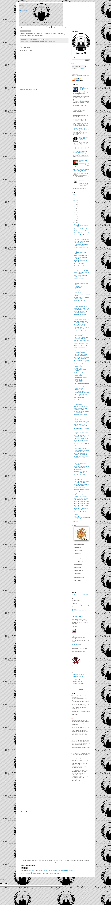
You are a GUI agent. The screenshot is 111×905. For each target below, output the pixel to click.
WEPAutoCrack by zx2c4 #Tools (81, 345)
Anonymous (42, 41)
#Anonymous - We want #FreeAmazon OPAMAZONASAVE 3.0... (80, 302)
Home (44, 87)
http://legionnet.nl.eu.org (83, 605)
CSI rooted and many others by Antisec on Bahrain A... (81, 245)
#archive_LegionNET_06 (80, 119)
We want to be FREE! (79, 263)
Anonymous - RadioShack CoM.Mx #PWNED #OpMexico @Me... (81, 513)
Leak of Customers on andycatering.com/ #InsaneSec (81, 392)
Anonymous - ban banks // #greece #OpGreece (80, 315)
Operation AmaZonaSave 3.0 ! (81, 487)
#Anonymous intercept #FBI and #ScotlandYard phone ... (81, 467)
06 (75, 214)
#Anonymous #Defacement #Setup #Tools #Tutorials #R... (81, 318)
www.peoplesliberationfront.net (78, 637)
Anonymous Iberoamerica (78, 674)
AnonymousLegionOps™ (78, 676)
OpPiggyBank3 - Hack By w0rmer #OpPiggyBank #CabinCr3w (81, 309)
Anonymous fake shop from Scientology (80, 464)
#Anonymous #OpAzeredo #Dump (82, 228)
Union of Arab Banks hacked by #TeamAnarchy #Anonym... (81, 495)
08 (75, 210)
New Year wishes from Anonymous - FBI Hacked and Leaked (84, 182)
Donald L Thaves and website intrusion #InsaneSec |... (80, 395)
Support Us (55, 27)
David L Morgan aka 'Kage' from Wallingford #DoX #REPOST (80, 152)
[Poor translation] (5, 884)
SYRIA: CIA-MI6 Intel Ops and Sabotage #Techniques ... (81, 276)
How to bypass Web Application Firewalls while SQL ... (81, 331)
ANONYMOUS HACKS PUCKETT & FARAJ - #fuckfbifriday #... (82, 457)
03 (75, 220)
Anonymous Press (26, 6)
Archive (29, 27)
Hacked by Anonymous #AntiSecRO (79, 291)
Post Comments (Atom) (31, 89)
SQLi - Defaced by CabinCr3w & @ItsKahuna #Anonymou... (81, 444)
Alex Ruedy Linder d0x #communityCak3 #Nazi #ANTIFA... (80, 369)
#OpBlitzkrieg (63, 27)
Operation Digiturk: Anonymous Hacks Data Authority (81, 248)
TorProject (75, 616)
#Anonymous (26, 41)
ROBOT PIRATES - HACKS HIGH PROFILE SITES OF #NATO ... (81, 429)
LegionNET (22, 27)
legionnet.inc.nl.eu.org (35, 872)
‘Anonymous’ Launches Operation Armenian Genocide (81, 451)
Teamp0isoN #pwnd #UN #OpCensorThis (79, 475)
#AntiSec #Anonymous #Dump (81, 230)
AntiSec (46, 41)
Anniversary (36, 41)
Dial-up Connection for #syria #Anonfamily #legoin (80, 409)
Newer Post (23, 87)
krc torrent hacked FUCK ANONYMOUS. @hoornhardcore (79, 287)
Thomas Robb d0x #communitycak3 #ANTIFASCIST (78, 380)
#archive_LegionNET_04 (79, 128)
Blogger (55, 862)
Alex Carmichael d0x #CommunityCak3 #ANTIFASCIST (78, 365)
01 (75, 521)
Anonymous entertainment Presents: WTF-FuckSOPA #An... (80, 252)
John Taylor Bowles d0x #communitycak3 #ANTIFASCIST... (79, 388)
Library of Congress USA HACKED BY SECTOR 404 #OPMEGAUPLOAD (83, 139)
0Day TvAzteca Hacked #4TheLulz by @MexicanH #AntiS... (80, 426)
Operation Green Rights (78, 681)
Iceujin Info (75, 678)
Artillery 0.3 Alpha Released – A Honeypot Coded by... (81, 351)
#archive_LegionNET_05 (80, 100)
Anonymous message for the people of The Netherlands (80, 454)
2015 (74, 198)
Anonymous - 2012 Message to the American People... (81, 509)
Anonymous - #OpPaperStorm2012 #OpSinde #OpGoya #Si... (82, 517)
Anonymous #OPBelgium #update (81, 501)
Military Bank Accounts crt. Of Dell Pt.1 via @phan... (81, 273)
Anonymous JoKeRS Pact (80, 493)
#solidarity (32, 41)
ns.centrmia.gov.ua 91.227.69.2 (81, 406)
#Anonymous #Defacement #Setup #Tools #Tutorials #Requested (81, 170)
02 (75, 222)
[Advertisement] (81, 794)
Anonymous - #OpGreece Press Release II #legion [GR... (81, 436)
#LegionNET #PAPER (79, 469)
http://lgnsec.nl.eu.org (56, 873)
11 (75, 204)
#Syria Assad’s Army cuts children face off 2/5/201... (81, 418)
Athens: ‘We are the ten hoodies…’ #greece (79, 400)
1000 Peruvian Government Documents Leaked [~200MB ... (81, 322)
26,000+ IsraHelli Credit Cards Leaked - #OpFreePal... (81, 472)
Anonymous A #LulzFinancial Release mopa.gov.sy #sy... (80, 355)
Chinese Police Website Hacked (81, 232)
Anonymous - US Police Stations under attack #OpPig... (81, 485)
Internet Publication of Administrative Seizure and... (81, 279)
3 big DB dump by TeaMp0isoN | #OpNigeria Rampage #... (81, 358)
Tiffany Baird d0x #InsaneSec (80, 377)
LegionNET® (24, 870)
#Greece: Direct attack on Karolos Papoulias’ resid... (81, 403)
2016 (74, 197)
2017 (74, 194)
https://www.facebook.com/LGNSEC (80, 594)
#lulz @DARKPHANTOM (79, 397)
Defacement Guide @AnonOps (81, 438)
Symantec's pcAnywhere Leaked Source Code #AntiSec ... (81, 305)
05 (75, 216)
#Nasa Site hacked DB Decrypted (81, 255)
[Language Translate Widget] (79, 66)
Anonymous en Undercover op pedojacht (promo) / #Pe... (81, 325)
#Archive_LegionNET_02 (79, 109)
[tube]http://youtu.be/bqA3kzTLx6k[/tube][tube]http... (81, 412)
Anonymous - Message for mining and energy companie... (81, 490)
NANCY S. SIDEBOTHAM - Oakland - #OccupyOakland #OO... (81, 283)
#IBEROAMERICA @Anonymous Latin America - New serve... (81, 422)
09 (75, 208)
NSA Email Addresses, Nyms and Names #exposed (81, 298)
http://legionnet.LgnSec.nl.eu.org (79, 610)
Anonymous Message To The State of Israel (80, 261)
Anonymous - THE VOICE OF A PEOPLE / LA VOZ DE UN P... (81, 269)
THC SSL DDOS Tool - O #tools (81, 343)
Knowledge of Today (77, 679)
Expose (53, 41)
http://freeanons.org (76, 644)
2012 (74, 200)
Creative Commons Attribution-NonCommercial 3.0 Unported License (59, 870)
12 (75, 202)
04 (75, 218)
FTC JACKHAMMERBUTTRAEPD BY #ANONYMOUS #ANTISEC (82, 238)
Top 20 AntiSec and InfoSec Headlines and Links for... (80, 348)
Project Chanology (46, 27)
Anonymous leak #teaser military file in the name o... (81, 242)
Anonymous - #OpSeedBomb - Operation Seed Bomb (81, 415)
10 (75, 206)
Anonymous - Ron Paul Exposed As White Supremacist (81, 482)
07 (75, 212)
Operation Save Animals (78, 683)
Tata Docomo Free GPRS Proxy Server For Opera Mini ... (81, 328)
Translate (80, 68)
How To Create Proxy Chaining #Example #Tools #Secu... (81, 338)
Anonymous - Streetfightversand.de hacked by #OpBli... (81, 225)
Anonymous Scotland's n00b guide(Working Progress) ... (80, 312)
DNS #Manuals (36, 27)
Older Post (65, 87)
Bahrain (50, 41)
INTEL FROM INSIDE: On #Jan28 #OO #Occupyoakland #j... (81, 460)
